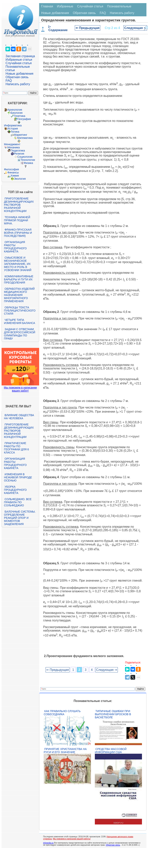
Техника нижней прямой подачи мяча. (17, 220)
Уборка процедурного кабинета (15, 489)
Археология (14, 109)
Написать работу (18, 84)
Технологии (28, 159)
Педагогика (18, 150)
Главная (47, 6)
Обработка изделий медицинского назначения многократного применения (19, 295)
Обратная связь (17, 77)
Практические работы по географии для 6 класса (16, 448)
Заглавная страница (20, 56)
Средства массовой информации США (111, 750)
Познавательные (119, 6)
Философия (11, 169)
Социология (25, 156)
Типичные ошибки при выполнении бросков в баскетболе (113, 714)
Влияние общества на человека (19, 417)
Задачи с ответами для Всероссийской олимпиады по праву (19, 334)
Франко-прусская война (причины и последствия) (18, 232)
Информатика (13, 125)
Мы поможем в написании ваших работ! (20, 389)
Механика (13, 147)
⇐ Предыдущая (88, 28)
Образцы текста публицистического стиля (19, 310)
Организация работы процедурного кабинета (15, 247)
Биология (17, 112)
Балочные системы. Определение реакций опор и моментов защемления (20, 518)
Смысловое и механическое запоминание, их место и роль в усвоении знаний (17, 264)
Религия (19, 153)
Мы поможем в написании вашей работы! (72, 839)
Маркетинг (20, 134)
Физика (28, 163)
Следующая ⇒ (135, 28)
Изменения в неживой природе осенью (18, 477)
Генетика (19, 115)
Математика (25, 137)
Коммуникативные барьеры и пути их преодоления (18, 279)
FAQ (9, 80)
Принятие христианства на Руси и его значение (65, 750)
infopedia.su (48, 843)
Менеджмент (12, 144)
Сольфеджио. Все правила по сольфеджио (18, 502)
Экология (20, 178)
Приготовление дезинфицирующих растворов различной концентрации (19, 205)
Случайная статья (19, 63)
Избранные (65, 6)
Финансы (13, 172)
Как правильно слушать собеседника (62, 713)
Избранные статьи (19, 59)
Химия (15, 175)
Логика (15, 131)
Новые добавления (19, 73)
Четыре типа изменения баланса (19, 321)
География (24, 119)
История (12, 128)
